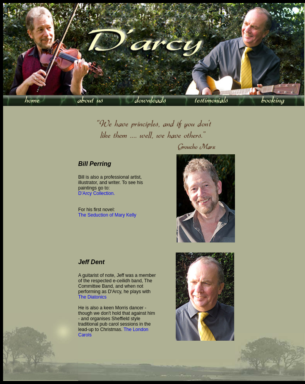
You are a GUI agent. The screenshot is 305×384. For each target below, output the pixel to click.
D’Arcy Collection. (96, 193)
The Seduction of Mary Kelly (107, 215)
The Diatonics (92, 297)
